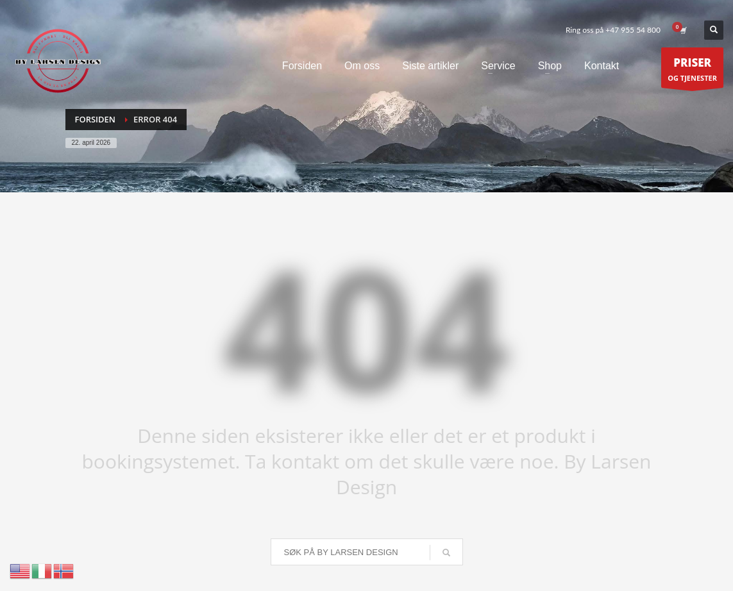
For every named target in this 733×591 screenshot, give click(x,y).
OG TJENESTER (692, 71)
